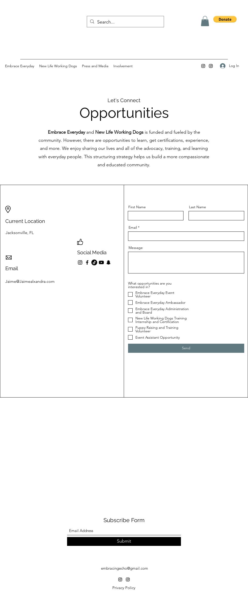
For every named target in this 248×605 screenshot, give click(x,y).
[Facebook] (87, 262)
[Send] (186, 348)
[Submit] (124, 541)
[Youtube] (101, 262)
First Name (137, 207)
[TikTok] (94, 262)
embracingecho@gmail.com (124, 568)
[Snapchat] (108, 262)
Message (136, 247)
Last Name (197, 207)
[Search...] (125, 22)
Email (133, 227)
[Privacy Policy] (124, 588)
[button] (205, 21)
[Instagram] (203, 65)
